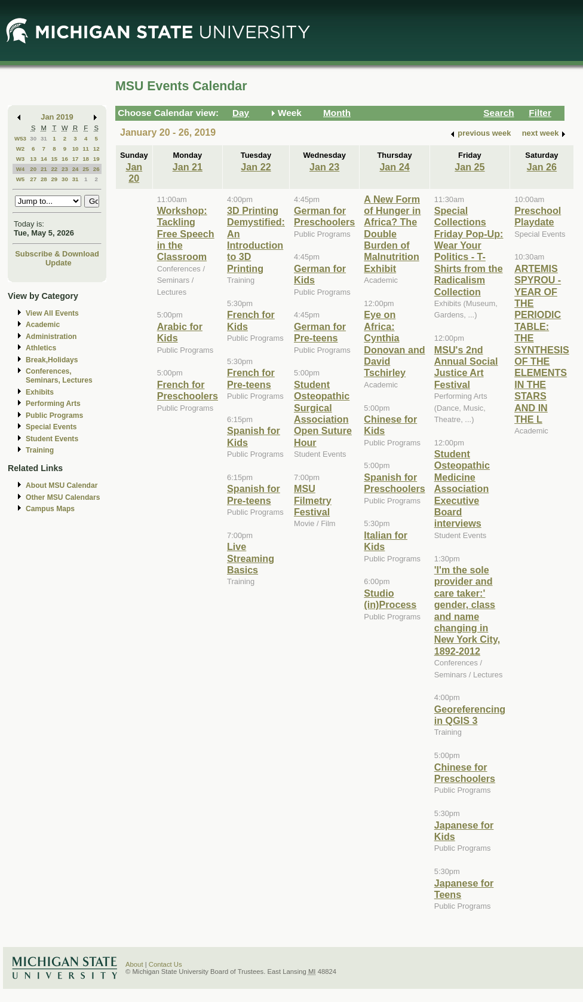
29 (54, 179)
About (134, 964)
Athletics (41, 348)
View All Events (52, 313)
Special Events (51, 427)
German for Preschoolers (324, 216)
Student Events (52, 439)
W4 (20, 169)
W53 (20, 138)
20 (33, 169)
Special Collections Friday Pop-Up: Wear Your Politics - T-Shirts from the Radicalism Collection (469, 251)
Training (40, 450)
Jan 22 (256, 166)
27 (33, 179)
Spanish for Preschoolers (394, 483)
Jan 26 (542, 166)
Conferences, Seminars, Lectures (59, 375)
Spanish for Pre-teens (253, 494)
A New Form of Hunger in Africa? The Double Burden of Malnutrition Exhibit (392, 234)
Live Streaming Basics (250, 558)
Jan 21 (187, 166)
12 (96, 148)
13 (33, 158)
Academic (43, 324)
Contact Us (165, 964)
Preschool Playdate (537, 216)
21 (44, 169)
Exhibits (40, 392)
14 (44, 158)
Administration (51, 336)
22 (54, 169)
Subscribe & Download (57, 253)
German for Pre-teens (320, 332)
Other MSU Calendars (63, 497)
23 (65, 169)
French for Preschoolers (187, 390)
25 (85, 169)
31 (44, 138)
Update (58, 262)
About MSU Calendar (61, 485)
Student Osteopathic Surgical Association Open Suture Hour (323, 413)
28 (44, 179)
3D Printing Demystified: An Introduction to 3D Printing (256, 239)
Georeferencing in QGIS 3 (469, 715)
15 (54, 158)
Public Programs (54, 415)
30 (33, 138)
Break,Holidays (52, 360)
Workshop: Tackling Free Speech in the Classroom (185, 233)
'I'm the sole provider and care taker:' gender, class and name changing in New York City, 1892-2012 (467, 610)
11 (85, 148)
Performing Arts (53, 403)
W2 (20, 148)
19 (96, 158)
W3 (20, 158)
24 (75, 169)
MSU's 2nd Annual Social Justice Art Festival (466, 367)
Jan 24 (394, 166)
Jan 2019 (57, 116)
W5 (20, 179)
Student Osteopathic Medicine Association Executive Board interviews (462, 488)
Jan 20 (133, 172)
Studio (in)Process (390, 599)
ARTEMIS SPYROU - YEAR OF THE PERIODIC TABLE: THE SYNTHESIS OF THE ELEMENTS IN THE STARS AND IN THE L (541, 343)
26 (96, 169)
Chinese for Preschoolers (464, 773)
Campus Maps (50, 509)
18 (85, 158)
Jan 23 (324, 166)
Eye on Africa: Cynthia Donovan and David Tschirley (394, 343)
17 (75, 158)
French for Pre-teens (251, 378)
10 (75, 148)
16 (65, 158)
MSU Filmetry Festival (313, 500)
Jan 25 (469, 166)
